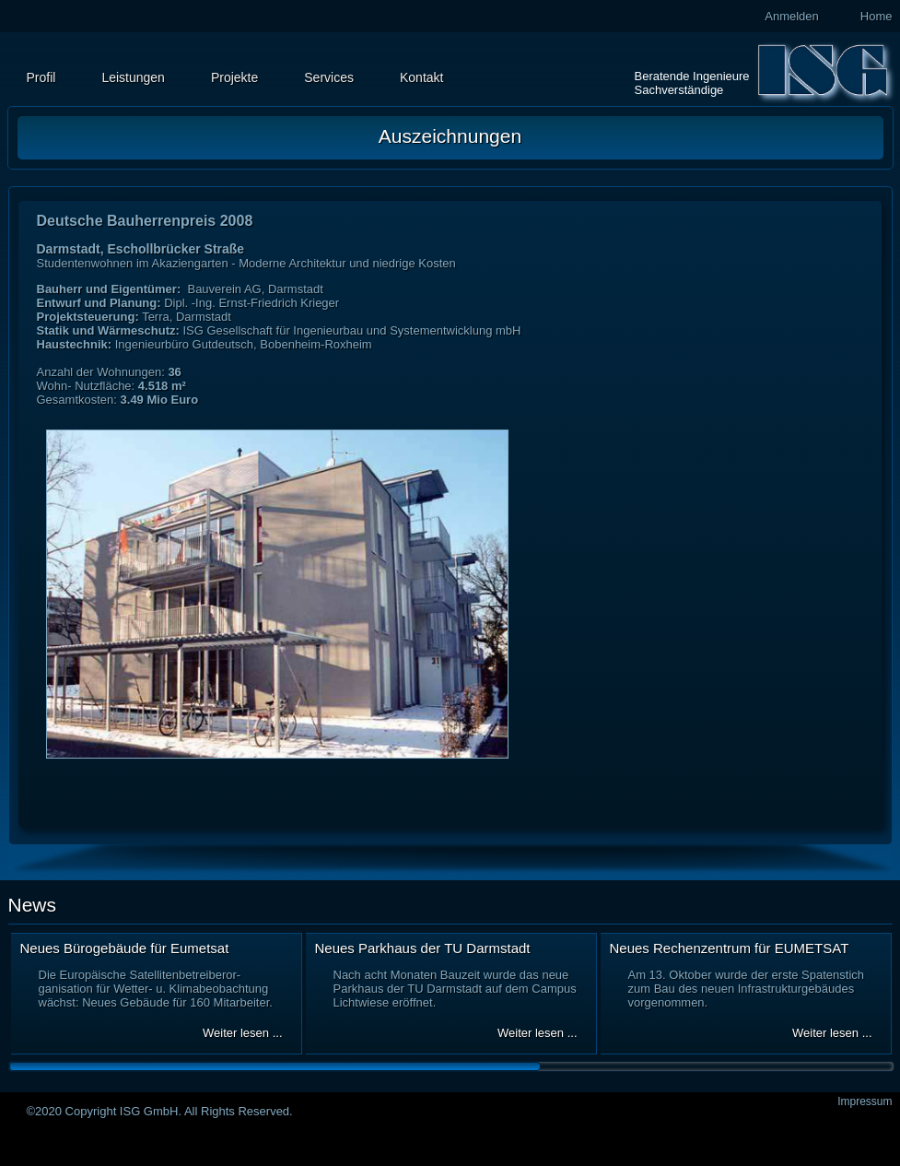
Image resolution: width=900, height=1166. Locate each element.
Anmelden (792, 16)
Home (876, 16)
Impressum (864, 1101)
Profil (41, 77)
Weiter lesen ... (242, 1033)
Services (329, 77)
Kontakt (421, 77)
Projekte (234, 77)
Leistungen (133, 77)
